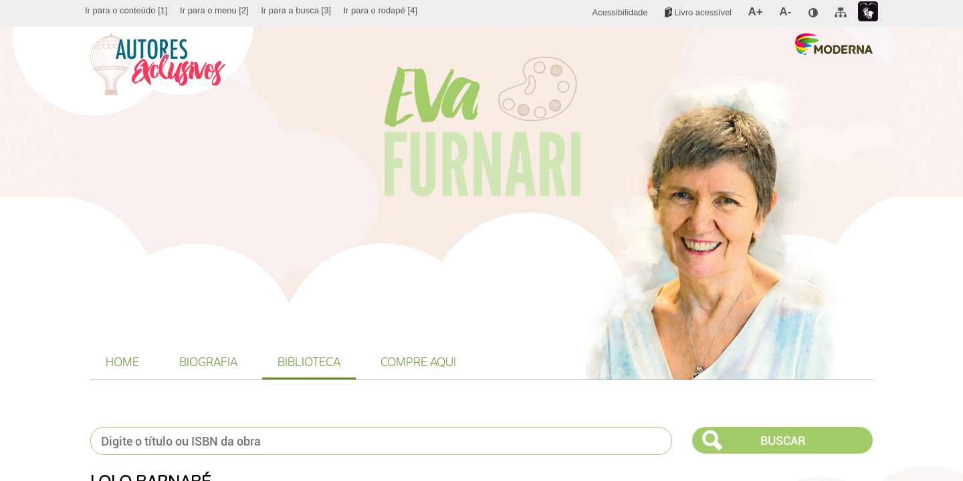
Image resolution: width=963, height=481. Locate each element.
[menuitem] (126, 10)
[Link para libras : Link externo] (868, 11)
